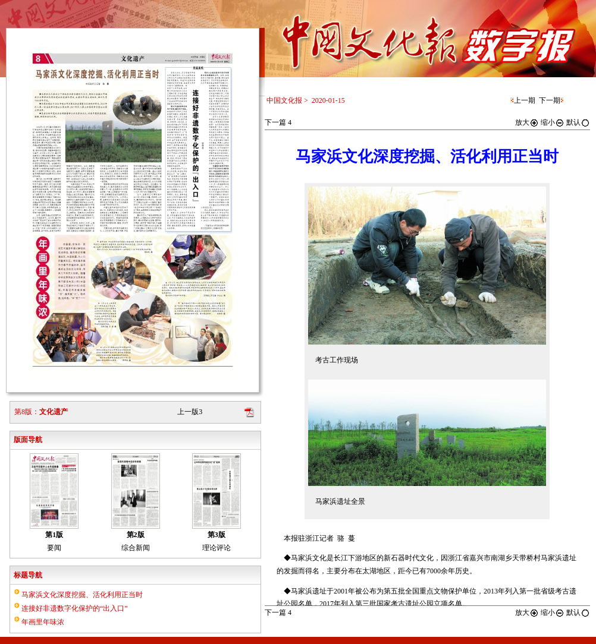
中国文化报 (284, 100)
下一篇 (278, 122)
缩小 (552, 122)
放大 (527, 122)
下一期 (549, 100)
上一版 (189, 412)
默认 (578, 122)
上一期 (524, 100)
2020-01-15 (328, 100)
